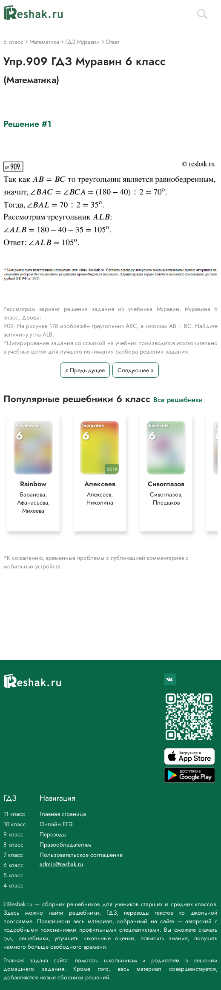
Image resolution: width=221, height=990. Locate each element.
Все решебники (178, 399)
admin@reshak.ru (61, 864)
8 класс (13, 844)
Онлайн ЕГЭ (56, 824)
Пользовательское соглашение (81, 854)
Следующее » (136, 370)
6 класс (13, 865)
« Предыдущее (85, 370)
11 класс (14, 814)
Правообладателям (65, 844)
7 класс (13, 854)
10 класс (14, 824)
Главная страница (63, 814)
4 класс (13, 885)
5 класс (13, 875)
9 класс (13, 834)
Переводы (53, 834)
